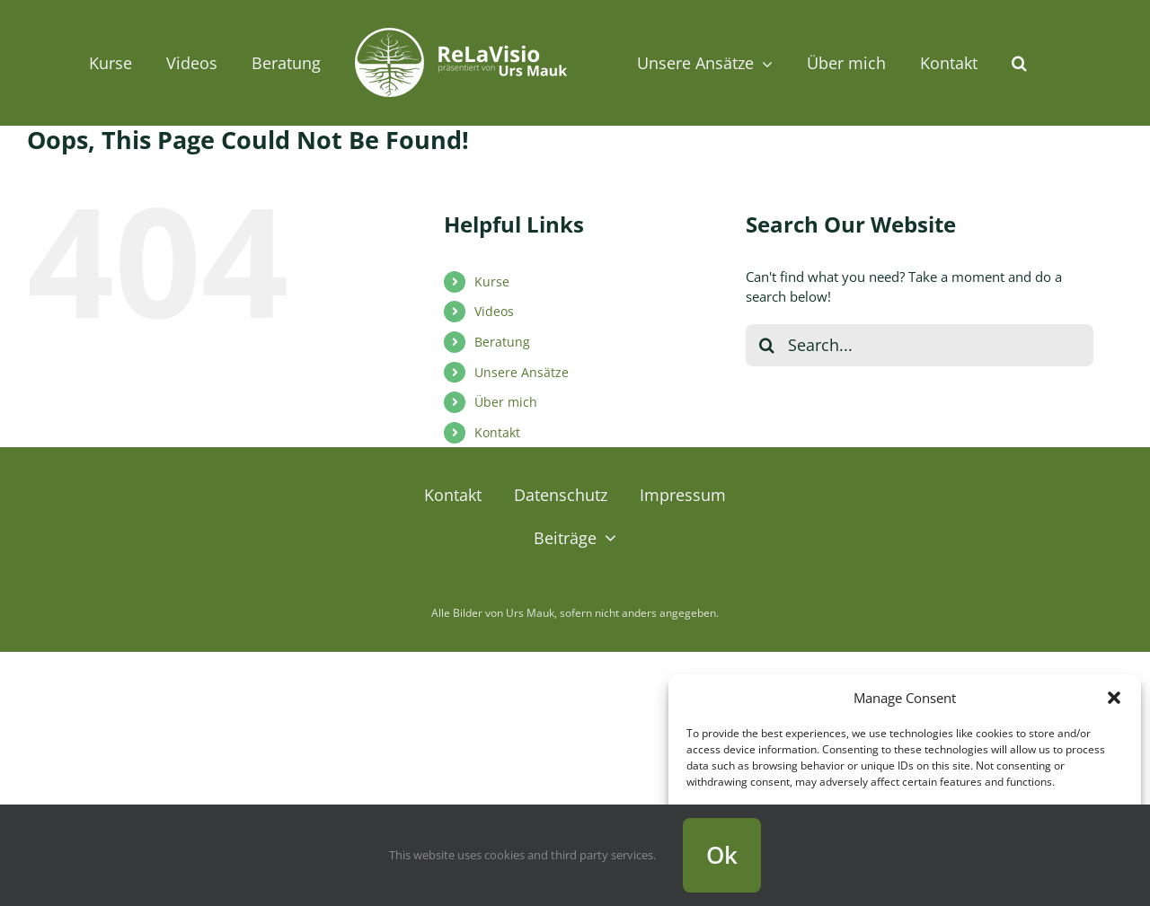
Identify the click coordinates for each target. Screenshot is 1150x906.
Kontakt (497, 432)
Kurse (491, 281)
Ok (722, 855)
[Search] (767, 345)
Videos (494, 311)
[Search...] (919, 345)
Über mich (505, 401)
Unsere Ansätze (521, 372)
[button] (1114, 698)
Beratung (502, 341)
